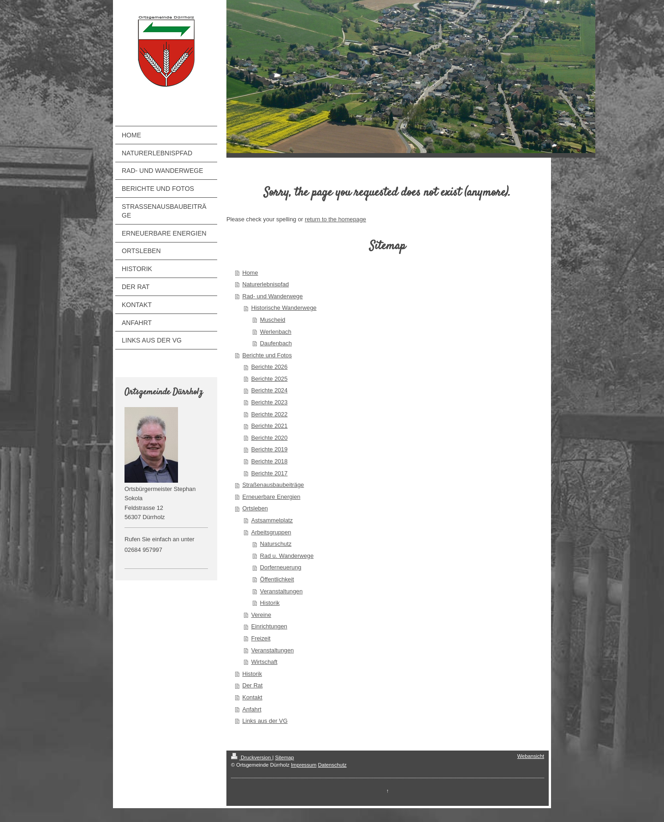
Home (250, 272)
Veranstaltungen (281, 591)
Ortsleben (254, 508)
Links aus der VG (264, 720)
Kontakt (252, 697)
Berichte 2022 (269, 414)
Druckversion (252, 757)
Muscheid (272, 319)
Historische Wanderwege (284, 307)
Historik (270, 602)
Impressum (303, 765)
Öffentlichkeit (277, 579)
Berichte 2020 (269, 437)
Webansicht (530, 756)
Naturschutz (275, 543)
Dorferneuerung (281, 567)
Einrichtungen (269, 626)
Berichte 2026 (269, 366)
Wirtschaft (264, 661)
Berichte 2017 (269, 473)
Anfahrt (251, 709)
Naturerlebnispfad (265, 284)
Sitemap (284, 757)
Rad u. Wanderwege (287, 555)
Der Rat (252, 685)
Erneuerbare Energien (271, 496)
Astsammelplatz (272, 520)
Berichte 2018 (269, 461)
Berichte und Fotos (266, 355)
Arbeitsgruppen (271, 532)
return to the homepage (335, 219)
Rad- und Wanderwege (272, 296)
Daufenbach (276, 343)
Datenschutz (332, 765)
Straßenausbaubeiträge (273, 484)
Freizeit (261, 638)
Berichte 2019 (269, 449)
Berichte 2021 (269, 425)
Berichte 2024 (269, 390)
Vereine (261, 614)
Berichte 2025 (269, 378)
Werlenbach (275, 331)
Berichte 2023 (269, 402)
